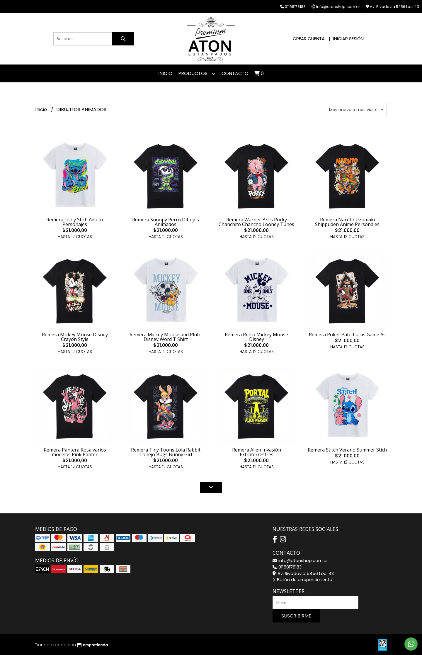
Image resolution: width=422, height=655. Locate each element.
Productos (197, 73)
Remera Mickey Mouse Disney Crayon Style (75, 336)
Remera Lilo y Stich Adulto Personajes (74, 222)
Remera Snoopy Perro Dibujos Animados (165, 222)
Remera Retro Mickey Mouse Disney (256, 336)
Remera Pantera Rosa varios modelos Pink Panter (75, 452)
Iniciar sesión (348, 38)
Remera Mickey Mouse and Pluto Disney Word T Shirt (166, 336)
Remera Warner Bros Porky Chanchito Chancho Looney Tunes (256, 222)
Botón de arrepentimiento (302, 580)
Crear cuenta (309, 38)
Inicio (165, 73)
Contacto (235, 73)
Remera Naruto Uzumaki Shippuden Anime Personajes (347, 222)
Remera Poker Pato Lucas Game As (347, 334)
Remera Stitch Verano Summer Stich (347, 450)
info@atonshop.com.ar (300, 561)
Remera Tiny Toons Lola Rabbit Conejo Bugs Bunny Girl (165, 452)
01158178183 (287, 567)
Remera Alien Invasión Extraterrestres (256, 452)
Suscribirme (296, 615)
